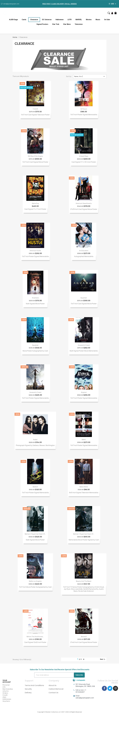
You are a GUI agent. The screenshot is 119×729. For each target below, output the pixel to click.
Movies (89, 20)
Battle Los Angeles (35, 581)
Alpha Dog (35, 203)
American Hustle (35, 251)
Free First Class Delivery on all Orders (59, 4)
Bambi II (35, 487)
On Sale (107, 20)
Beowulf (84, 637)
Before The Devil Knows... (35, 637)
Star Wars (67, 24)
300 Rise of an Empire (35, 156)
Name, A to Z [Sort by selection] (89, 76)
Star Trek (55, 24)
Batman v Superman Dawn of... (35, 534)
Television (79, 24)
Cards (24, 20)
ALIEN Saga (13, 20)
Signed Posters (42, 24)
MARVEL (79, 20)
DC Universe (47, 20)
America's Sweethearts (84, 203)
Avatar (35, 439)
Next (103, 659)
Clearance (34, 20)
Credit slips (5, 696)
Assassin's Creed (84, 345)
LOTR (70, 20)
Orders (5, 693)
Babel (84, 439)
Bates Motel (84, 487)
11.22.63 (35, 109)
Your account (7, 681)
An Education (83, 251)
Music (98, 20)
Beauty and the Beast (83, 581)
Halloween (60, 20)
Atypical (83, 392)
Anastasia (35, 298)
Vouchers (6, 701)
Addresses (7, 699)
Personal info (6, 686)
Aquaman (83, 298)
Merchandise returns (8, 690)
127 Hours (83, 109)
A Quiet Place (83, 156)
